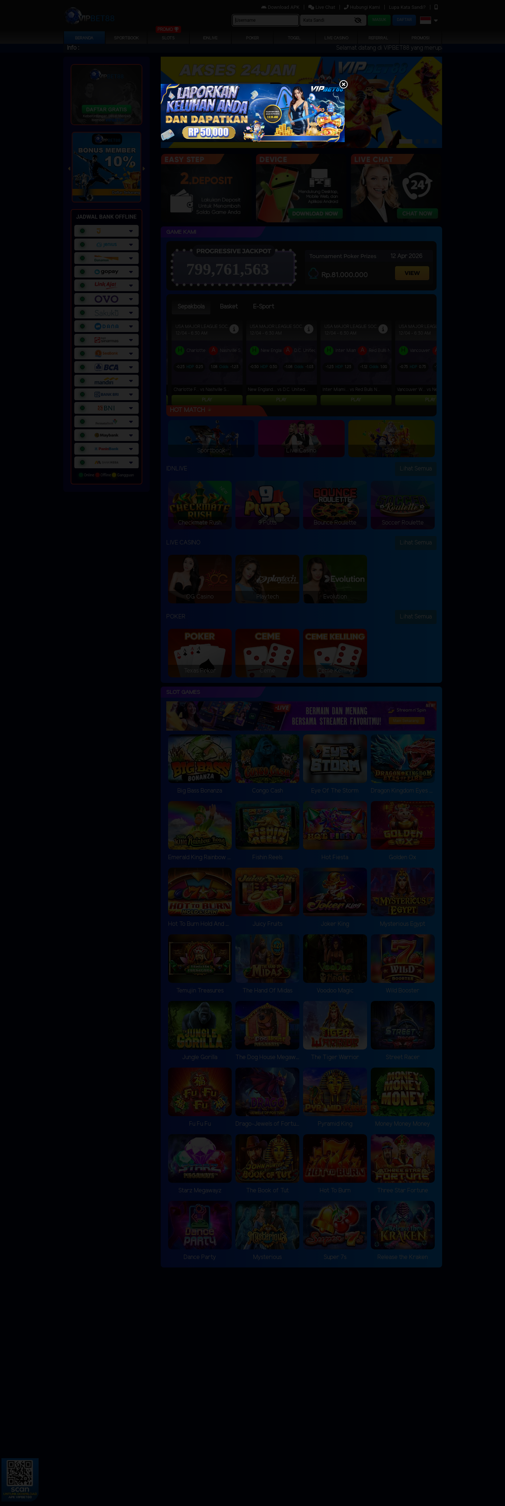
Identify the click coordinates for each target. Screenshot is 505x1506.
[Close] (343, 85)
